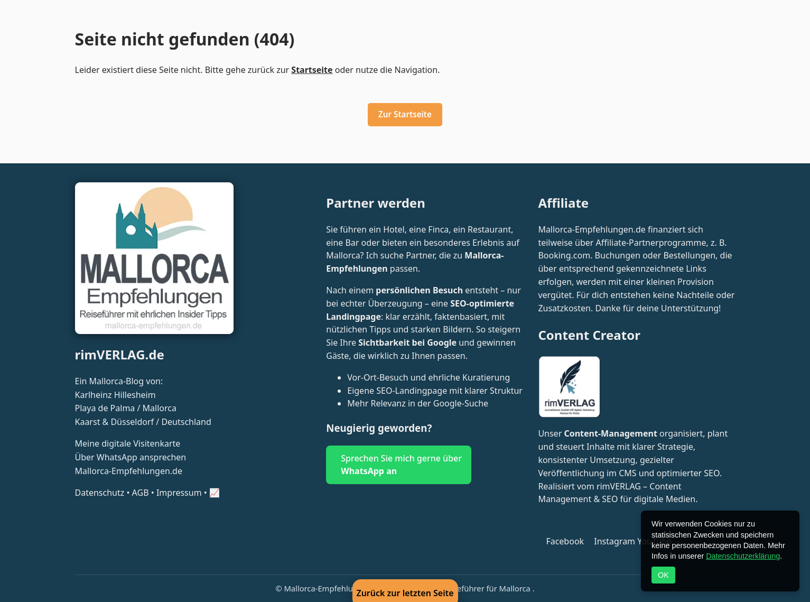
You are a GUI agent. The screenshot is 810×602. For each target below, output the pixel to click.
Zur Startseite (405, 114)
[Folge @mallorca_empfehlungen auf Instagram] (611, 541)
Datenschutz (100, 492)
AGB (140, 492)
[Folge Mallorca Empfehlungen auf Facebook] (562, 541)
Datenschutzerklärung (743, 556)
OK (663, 575)
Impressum (179, 492)
